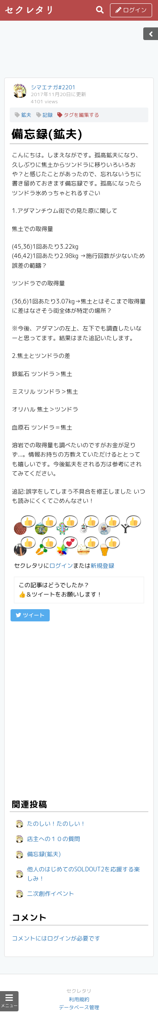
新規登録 (102, 566)
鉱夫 (23, 114)
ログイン (131, 10)
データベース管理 (79, 1007)
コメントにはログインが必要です (56, 938)
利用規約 (79, 999)
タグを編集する (78, 114)
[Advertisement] (79, 52)
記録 (44, 114)
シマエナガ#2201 (53, 87)
